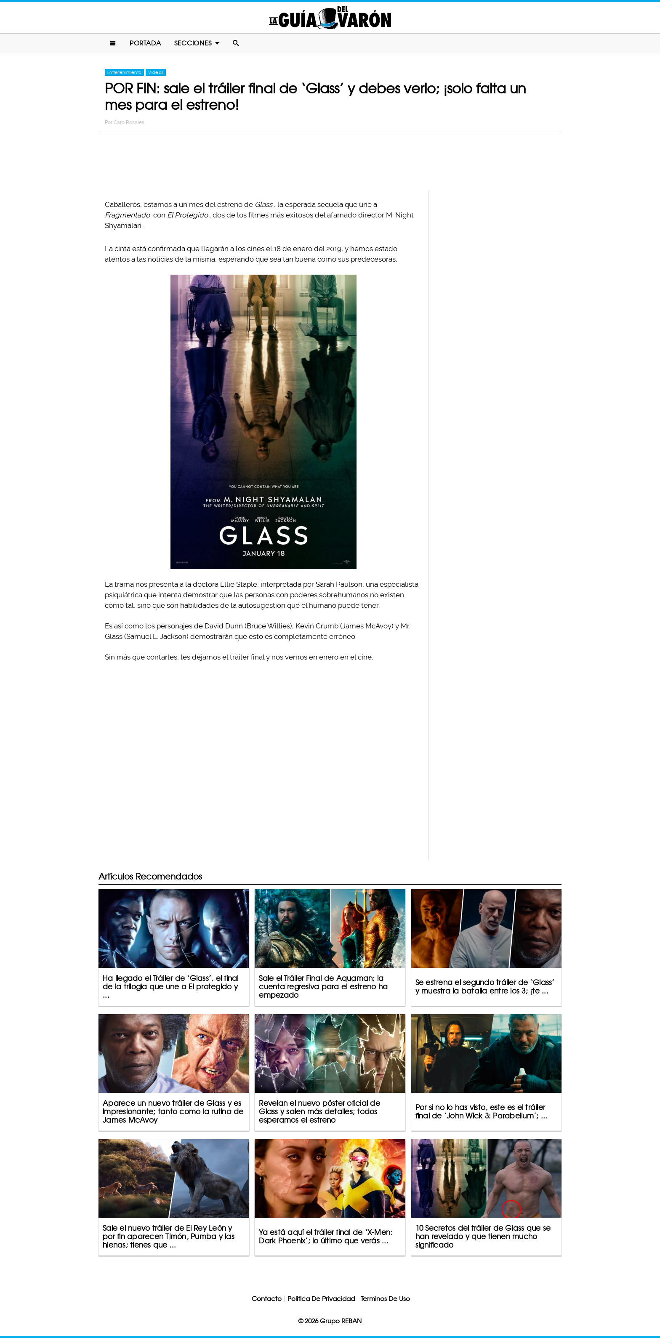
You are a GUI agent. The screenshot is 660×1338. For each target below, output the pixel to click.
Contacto (267, 1299)
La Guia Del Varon (330, 17)
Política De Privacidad (321, 1299)
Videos (155, 72)
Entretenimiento (124, 72)
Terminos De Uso (385, 1299)
